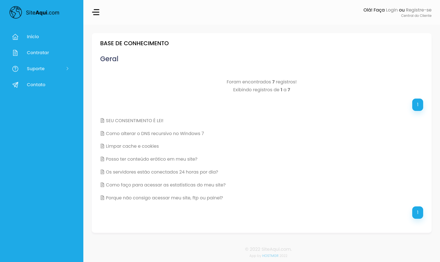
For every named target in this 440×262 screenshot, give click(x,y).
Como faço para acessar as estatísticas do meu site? (166, 185)
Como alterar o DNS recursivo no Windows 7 (155, 133)
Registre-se (419, 10)
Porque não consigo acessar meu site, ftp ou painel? (164, 198)
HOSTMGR (270, 255)
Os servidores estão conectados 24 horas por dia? (162, 172)
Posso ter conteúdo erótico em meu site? (151, 159)
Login (392, 10)
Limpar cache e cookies (132, 146)
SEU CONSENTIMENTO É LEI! (134, 120)
